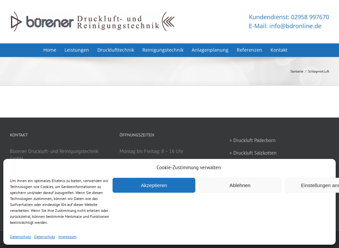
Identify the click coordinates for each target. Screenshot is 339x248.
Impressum (67, 236)
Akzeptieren (154, 185)
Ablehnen (239, 185)
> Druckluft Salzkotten (252, 153)
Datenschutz (20, 236)
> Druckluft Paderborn (252, 140)
